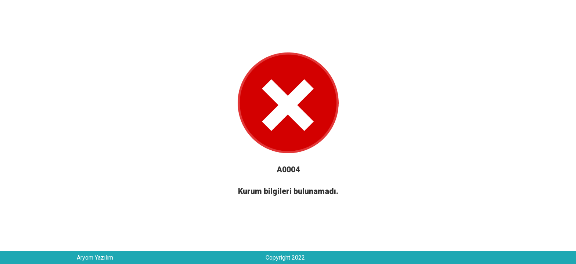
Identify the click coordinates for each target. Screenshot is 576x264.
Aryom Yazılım (95, 257)
